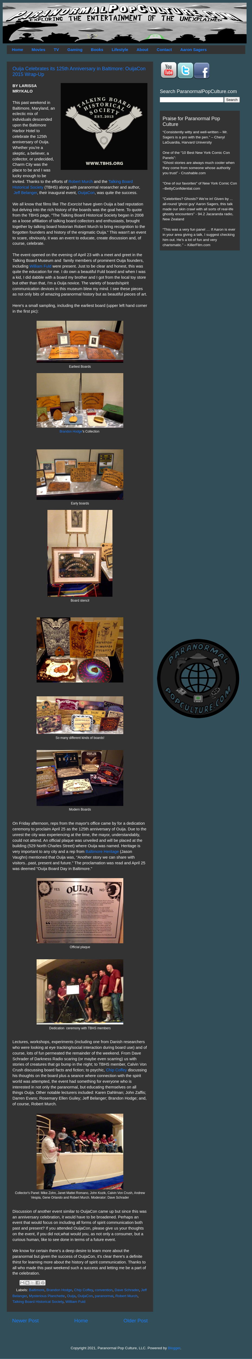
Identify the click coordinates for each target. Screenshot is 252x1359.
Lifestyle (120, 49)
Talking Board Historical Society (37, 1302)
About (142, 49)
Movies (38, 49)
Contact (164, 49)
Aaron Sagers (193, 49)
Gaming (74, 49)
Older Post (136, 1320)
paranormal (104, 1296)
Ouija (71, 1296)
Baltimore (36, 1290)
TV (56, 49)
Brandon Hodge (71, 431)
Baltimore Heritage (102, 851)
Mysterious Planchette (47, 1296)
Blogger (174, 1348)
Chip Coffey (116, 1070)
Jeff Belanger (25, 192)
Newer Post (25, 1320)
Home (17, 49)
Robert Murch (81, 181)
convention (103, 1290)
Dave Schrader (127, 1290)
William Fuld (40, 266)
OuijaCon (86, 192)
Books (97, 49)
